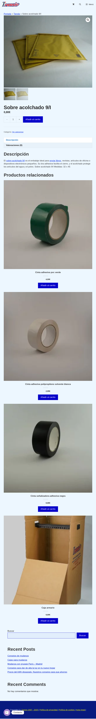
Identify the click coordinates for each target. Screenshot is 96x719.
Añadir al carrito (33, 120)
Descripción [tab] (12, 140)
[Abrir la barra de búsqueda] (80, 4)
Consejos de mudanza (18, 656)
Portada (7, 14)
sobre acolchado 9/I (15, 161)
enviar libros (55, 161)
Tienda (17, 14)
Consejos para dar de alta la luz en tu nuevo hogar (31, 668)
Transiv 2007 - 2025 (29, 710)
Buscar (11, 631)
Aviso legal (81, 710)
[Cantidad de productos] (13, 120)
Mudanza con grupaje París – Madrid (25, 664)
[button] (88, 20)
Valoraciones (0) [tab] (14, 145)
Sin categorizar (18, 132)
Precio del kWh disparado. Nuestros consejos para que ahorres (37, 672)
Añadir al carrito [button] (47, 286)
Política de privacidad (49, 710)
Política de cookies (67, 710)
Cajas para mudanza (17, 660)
